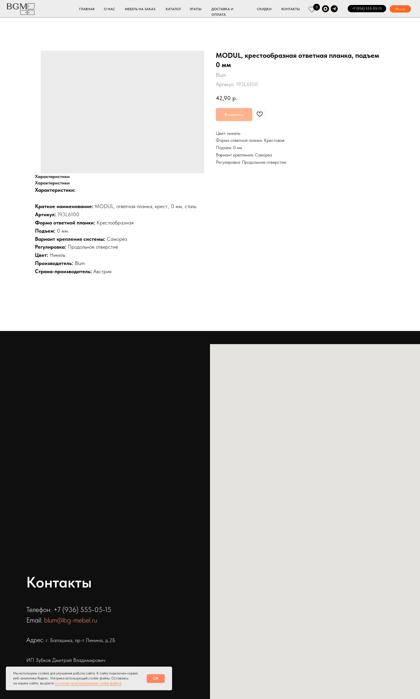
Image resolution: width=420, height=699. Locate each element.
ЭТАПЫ (196, 9)
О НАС (109, 9)
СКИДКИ (264, 9)
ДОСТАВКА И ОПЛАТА (222, 12)
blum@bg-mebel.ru (70, 620)
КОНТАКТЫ (290, 9)
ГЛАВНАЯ (86, 9)
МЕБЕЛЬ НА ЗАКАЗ (140, 9)
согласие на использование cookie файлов (88, 683)
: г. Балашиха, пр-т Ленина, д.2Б (79, 640)
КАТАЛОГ (173, 9)
